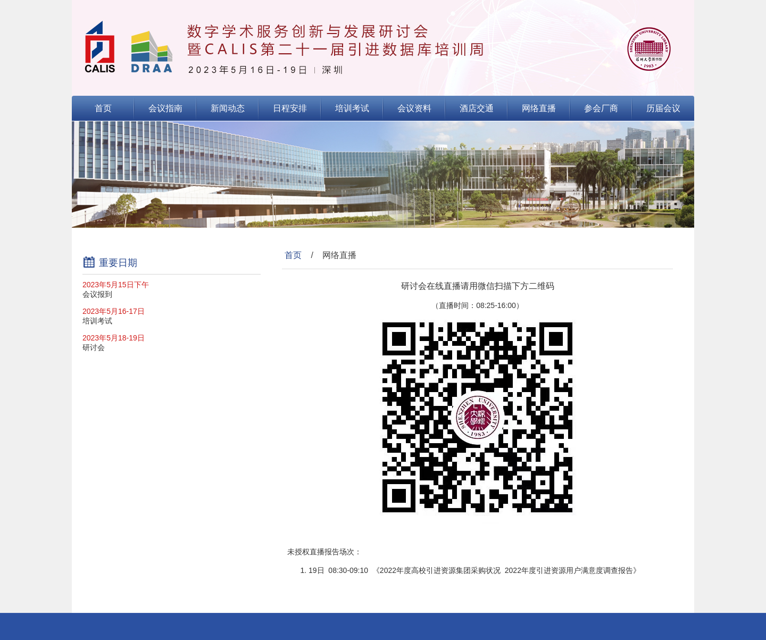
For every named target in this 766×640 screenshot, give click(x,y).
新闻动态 (228, 108)
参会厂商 (601, 108)
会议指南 (165, 108)
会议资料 (414, 108)
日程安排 (290, 108)
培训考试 (352, 108)
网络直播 (539, 108)
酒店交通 (477, 108)
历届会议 (663, 108)
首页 (103, 108)
